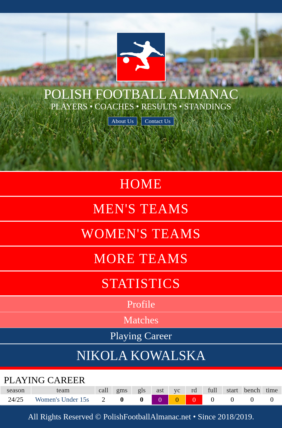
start (232, 390)
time (272, 390)
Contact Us (157, 121)
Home (141, 183)
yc (177, 390)
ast (160, 390)
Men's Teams (141, 208)
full (212, 390)
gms (122, 390)
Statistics (141, 283)
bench (252, 390)
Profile (141, 304)
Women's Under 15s (62, 399)
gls (142, 390)
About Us (123, 121)
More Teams (141, 258)
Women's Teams (141, 233)
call (103, 390)
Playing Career (141, 335)
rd (194, 390)
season (16, 390)
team (62, 390)
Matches (141, 320)
